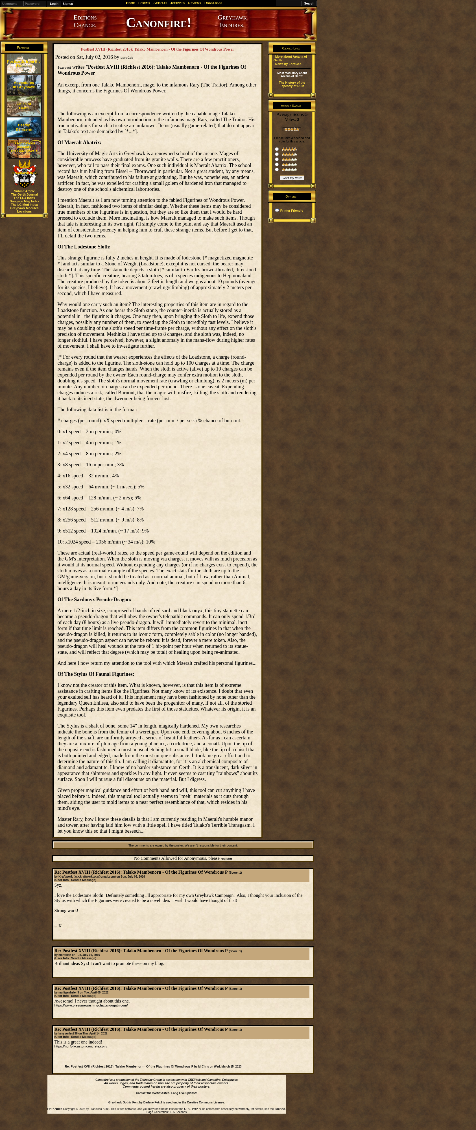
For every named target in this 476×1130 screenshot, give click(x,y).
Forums (144, 3)
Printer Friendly (291, 210)
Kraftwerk (65, 876)
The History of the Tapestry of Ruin (292, 84)
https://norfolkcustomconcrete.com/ (80, 1046)
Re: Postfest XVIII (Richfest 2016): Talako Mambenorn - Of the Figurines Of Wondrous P (129, 1066)
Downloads (213, 3)
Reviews (194, 3)
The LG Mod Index (24, 204)
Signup (68, 3)
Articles (160, 3)
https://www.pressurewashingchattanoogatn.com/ (91, 1005)
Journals (177, 3)
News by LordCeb (288, 64)
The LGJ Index (24, 198)
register (226, 858)
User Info (62, 880)
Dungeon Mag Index (24, 201)
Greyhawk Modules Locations (24, 209)
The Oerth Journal (24, 194)
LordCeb (127, 57)
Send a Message (83, 880)
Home (130, 3)
